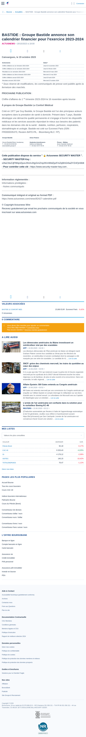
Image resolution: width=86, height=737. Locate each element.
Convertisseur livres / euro (12, 524)
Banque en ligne (8, 541)
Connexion (80, 3)
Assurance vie (7, 554)
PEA (3, 575)
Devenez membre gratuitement (36, 330)
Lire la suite (73, 358)
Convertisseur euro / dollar (12, 517)
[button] (3, 3)
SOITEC (5, 459)
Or (3, 454)
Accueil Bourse (7, 483)
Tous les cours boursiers (11, 486)
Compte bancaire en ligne (12, 544)
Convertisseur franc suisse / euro (14, 527)
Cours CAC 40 (7, 490)
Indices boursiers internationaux (14, 496)
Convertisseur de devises (11, 510)
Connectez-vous (33, 328)
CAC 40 (5, 450)
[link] (18, 595)
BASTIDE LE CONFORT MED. (12, 309)
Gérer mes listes (8, 469)
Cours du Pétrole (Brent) (11, 504)
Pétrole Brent (7, 446)
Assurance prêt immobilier (12, 568)
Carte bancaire (7, 548)
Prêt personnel (7, 562)
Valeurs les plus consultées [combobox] (14, 435)
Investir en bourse (9, 572)
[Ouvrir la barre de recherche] (71, 3)
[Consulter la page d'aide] (74, 3)
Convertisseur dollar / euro (12, 514)
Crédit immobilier (8, 558)
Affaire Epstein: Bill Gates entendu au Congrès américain (50, 384)
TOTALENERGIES (9, 463)
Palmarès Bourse (8, 500)
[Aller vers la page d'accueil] (7, 3)
